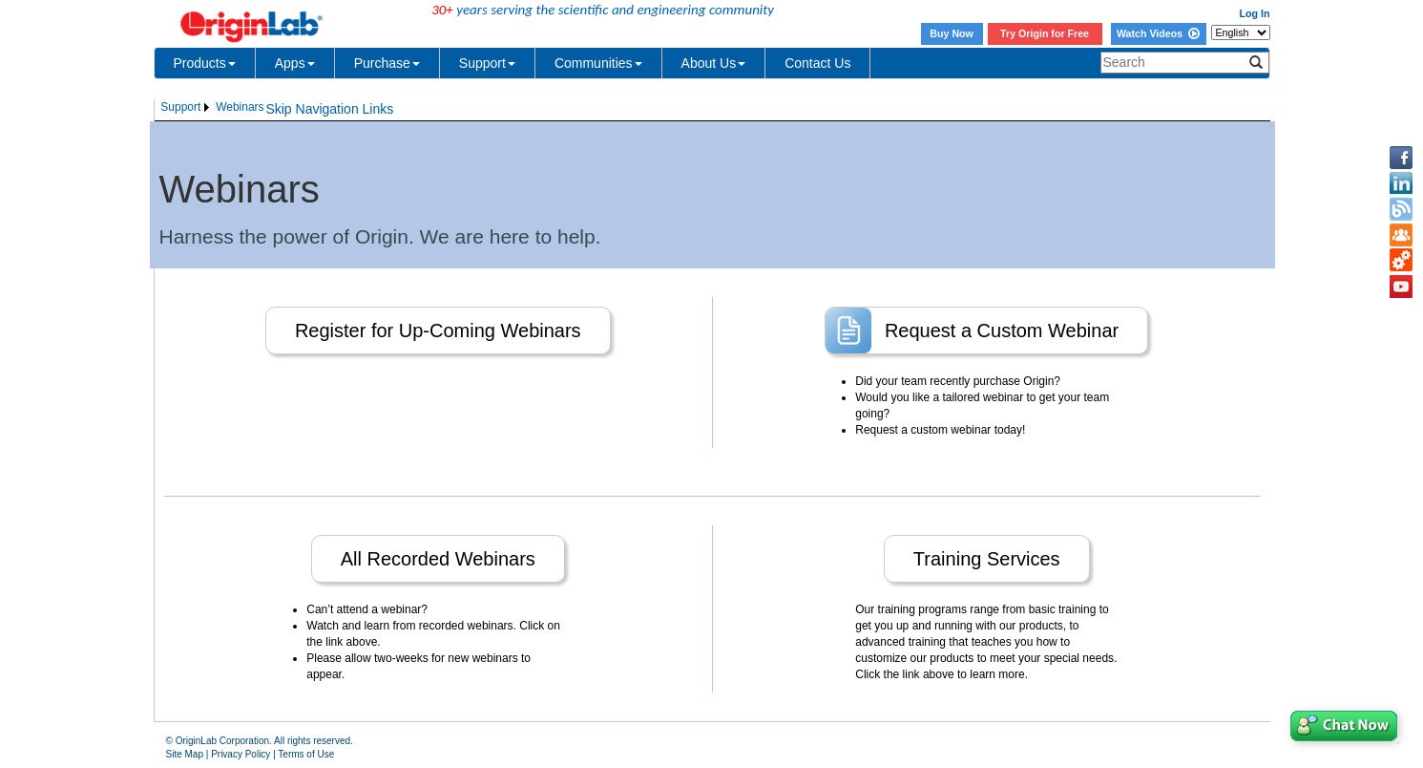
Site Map (184, 754)
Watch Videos (1158, 33)
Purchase (387, 63)
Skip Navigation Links (329, 109)
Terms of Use (306, 754)
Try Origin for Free (1044, 33)
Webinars (239, 107)
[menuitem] (187, 107)
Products (205, 63)
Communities (598, 63)
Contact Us (817, 63)
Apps (295, 63)
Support (487, 63)
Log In (1255, 13)
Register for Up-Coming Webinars (438, 330)
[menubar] (212, 107)
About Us (713, 63)
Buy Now (951, 33)
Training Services (986, 558)
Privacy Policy (240, 754)
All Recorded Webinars (438, 558)
